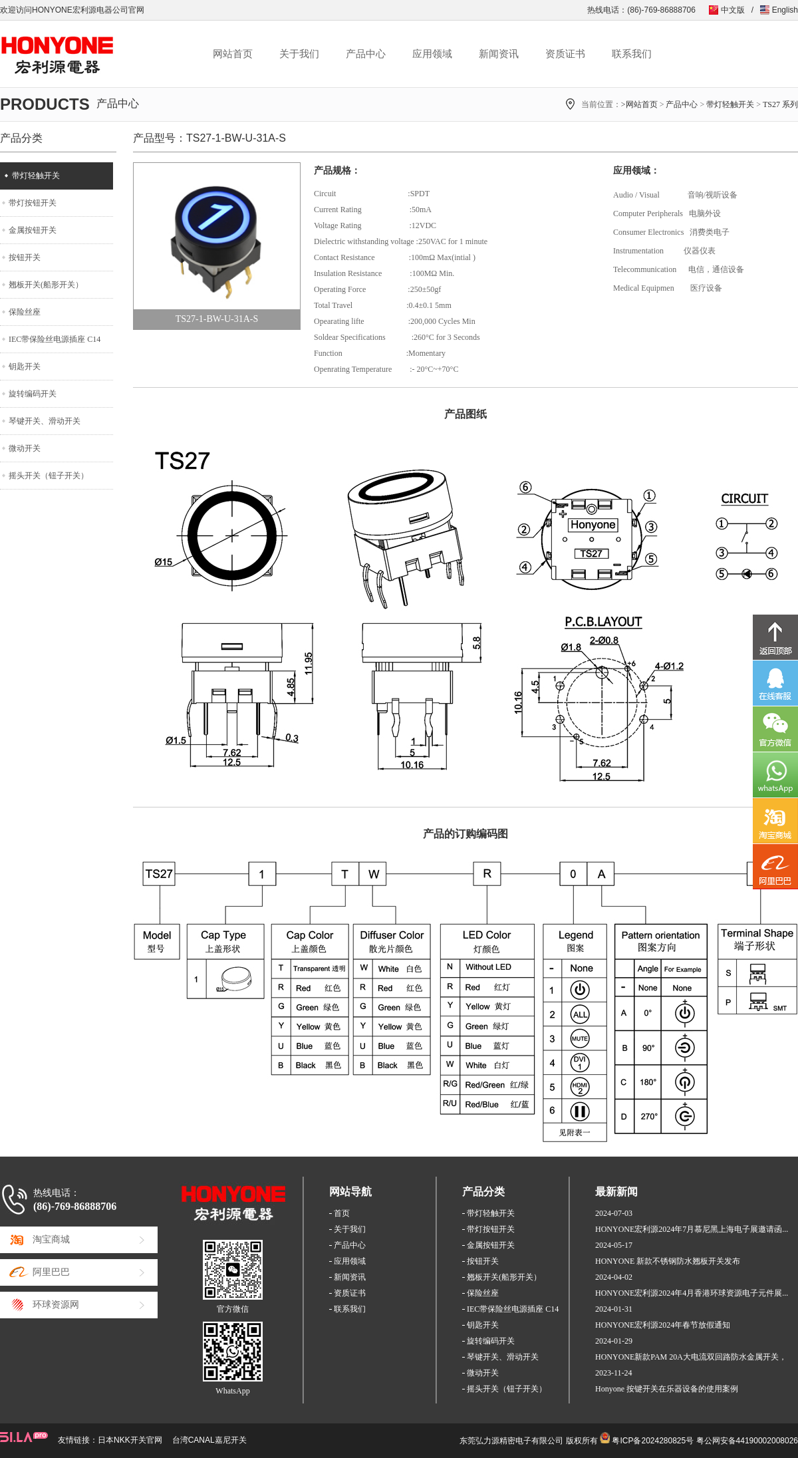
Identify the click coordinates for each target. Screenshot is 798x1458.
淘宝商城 (51, 1239)
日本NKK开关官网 (130, 1440)
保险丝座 (25, 312)
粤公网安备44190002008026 (747, 1440)
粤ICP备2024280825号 (653, 1440)
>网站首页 (639, 104)
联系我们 (632, 54)
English (785, 10)
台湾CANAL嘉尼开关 (209, 1440)
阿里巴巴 (51, 1272)
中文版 (733, 10)
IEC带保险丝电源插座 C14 (54, 339)
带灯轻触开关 (730, 104)
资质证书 (565, 54)
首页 (342, 1213)
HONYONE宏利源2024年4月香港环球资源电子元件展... (691, 1293)
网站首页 (233, 54)
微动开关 (25, 448)
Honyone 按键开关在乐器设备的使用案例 (666, 1388)
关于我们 (299, 54)
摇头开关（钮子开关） (48, 475)
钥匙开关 (25, 366)
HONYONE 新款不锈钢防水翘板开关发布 (667, 1261)
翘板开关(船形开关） (46, 284)
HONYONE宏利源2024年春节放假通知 (662, 1325)
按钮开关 (25, 257)
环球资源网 (56, 1305)
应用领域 (432, 54)
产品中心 (366, 54)
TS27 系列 (780, 104)
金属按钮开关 (33, 230)
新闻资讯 (499, 54)
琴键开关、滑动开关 (44, 421)
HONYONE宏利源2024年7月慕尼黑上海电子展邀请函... (691, 1229)
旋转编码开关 (33, 393)
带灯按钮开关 (33, 203)
